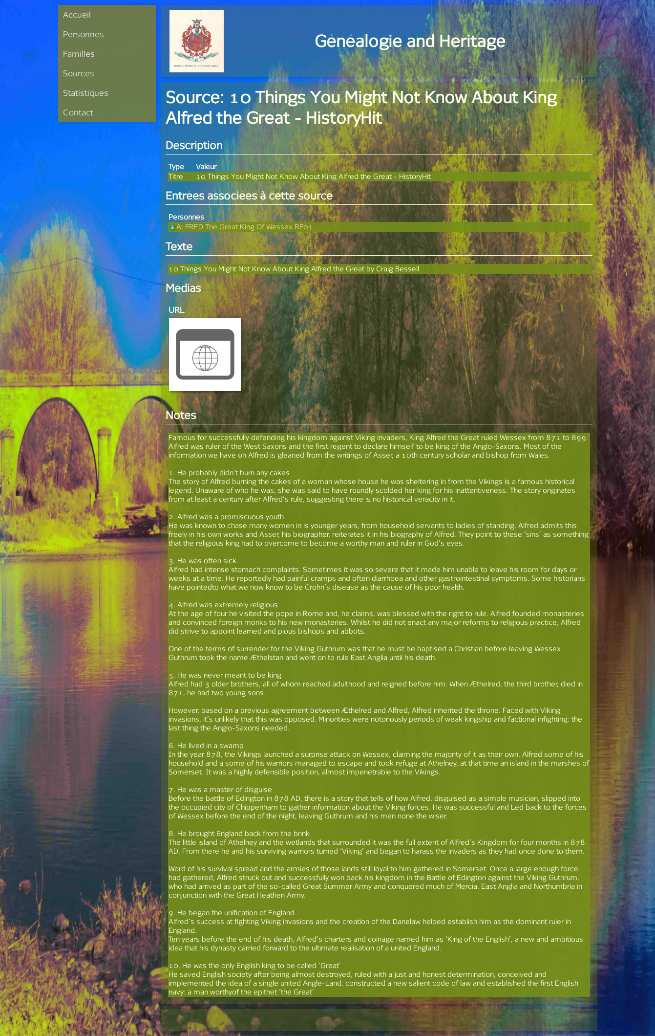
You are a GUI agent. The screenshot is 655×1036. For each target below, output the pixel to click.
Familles (79, 53)
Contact (78, 112)
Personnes (83, 34)
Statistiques (85, 92)
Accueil (77, 14)
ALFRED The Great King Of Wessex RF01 (241, 226)
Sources (78, 73)
